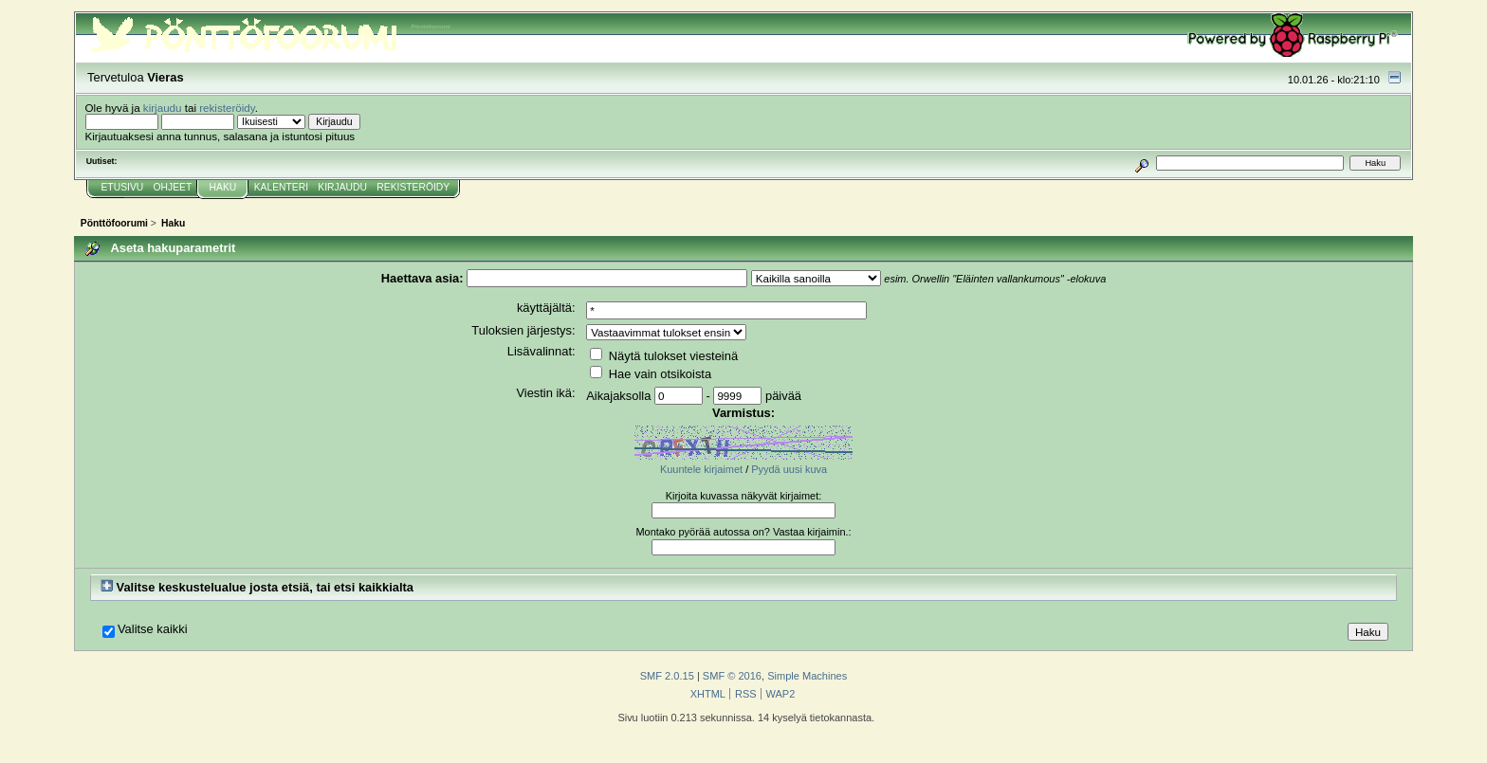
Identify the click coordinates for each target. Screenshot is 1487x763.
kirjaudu (162, 107)
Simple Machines (807, 675)
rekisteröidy (227, 107)
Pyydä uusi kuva (789, 469)
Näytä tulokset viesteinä (664, 356)
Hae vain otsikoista (650, 374)
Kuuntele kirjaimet (701, 469)
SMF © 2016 (732, 675)
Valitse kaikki (153, 629)
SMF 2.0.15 (667, 675)
